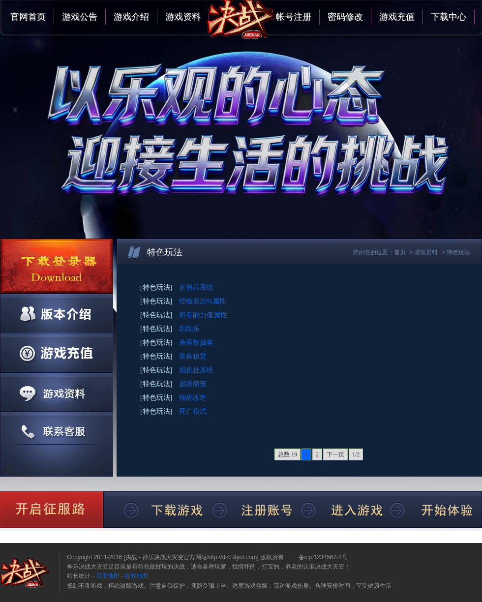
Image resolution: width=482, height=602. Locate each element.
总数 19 (287, 454)
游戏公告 (79, 17)
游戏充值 (397, 17)
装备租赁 (193, 356)
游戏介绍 (131, 17)
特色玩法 (458, 252)
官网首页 (28, 17)
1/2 (356, 454)
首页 (400, 252)
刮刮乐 (189, 328)
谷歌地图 (136, 575)
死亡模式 (193, 411)
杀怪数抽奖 (196, 342)
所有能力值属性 (203, 315)
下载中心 (448, 17)
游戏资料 (183, 17)
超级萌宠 (193, 384)
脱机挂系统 (196, 370)
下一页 (335, 454)
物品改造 (193, 397)
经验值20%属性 (202, 301)
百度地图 (108, 575)
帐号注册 (293, 17)
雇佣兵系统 (196, 287)
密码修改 (345, 17)
